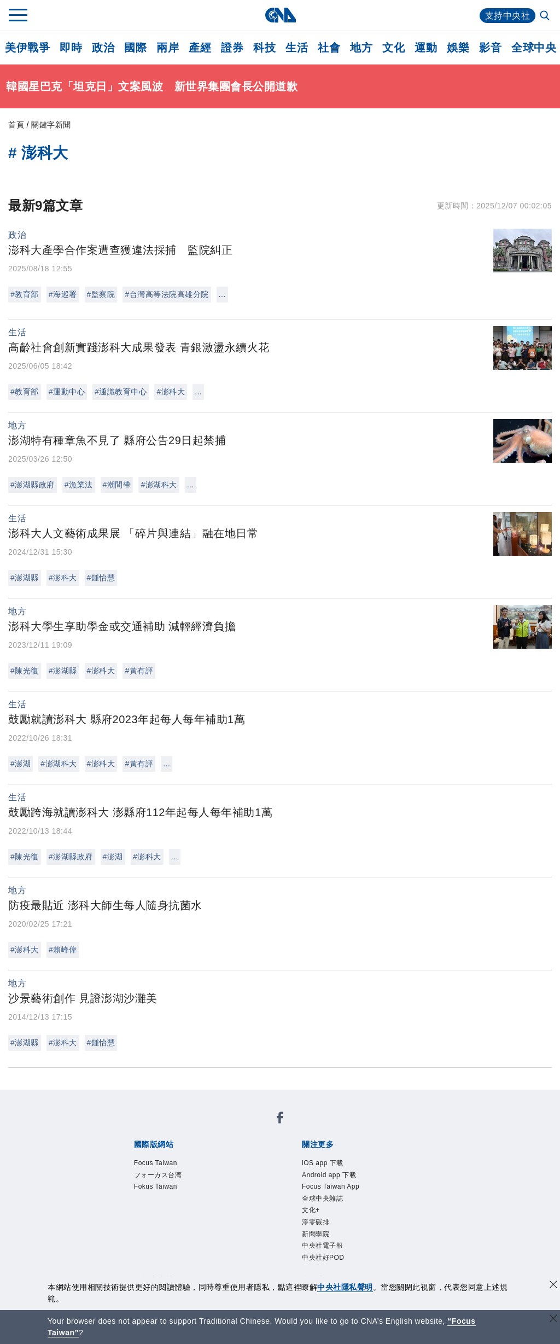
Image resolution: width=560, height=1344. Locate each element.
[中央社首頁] (280, 15)
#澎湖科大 (159, 484)
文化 (393, 48)
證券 (232, 48)
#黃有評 (139, 670)
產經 (200, 48)
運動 (426, 48)
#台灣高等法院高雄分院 (166, 294)
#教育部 (24, 294)
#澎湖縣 (24, 577)
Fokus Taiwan (155, 1186)
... (222, 294)
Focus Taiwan (155, 1163)
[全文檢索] (546, 16)
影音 (490, 48)
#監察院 (101, 294)
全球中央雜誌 (322, 1198)
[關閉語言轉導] (553, 1319)
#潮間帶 (117, 484)
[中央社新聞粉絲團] (280, 1119)
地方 (361, 48)
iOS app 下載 (322, 1163)
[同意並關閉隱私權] (553, 1285)
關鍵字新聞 (51, 124)
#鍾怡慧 (101, 577)
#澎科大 (170, 391)
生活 (296, 48)
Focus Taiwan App (330, 1186)
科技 (264, 48)
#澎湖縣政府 (32, 484)
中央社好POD (323, 1257)
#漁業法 (79, 484)
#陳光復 (24, 670)
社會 (329, 48)
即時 (71, 48)
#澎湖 (20, 763)
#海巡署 (63, 294)
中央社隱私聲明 (345, 1287)
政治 (103, 48)
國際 (135, 48)
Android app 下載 (329, 1175)
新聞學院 (315, 1234)
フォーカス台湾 (158, 1175)
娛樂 (458, 48)
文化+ (311, 1210)
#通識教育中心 (121, 391)
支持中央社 (507, 15)
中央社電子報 (322, 1245)
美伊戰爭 (27, 48)
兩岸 (167, 48)
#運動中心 (67, 391)
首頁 (16, 124)
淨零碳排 (315, 1222)
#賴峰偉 (63, 949)
